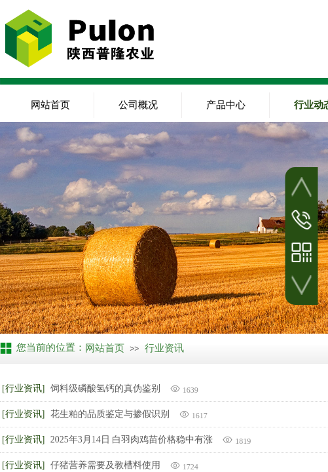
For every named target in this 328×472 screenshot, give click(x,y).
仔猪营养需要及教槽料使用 (105, 465)
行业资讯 (164, 348)
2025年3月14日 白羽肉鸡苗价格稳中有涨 (131, 439)
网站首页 (50, 105)
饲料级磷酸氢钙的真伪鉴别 (105, 388)
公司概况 (138, 105)
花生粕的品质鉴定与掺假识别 (110, 414)
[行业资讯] (23, 388)
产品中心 (226, 105)
